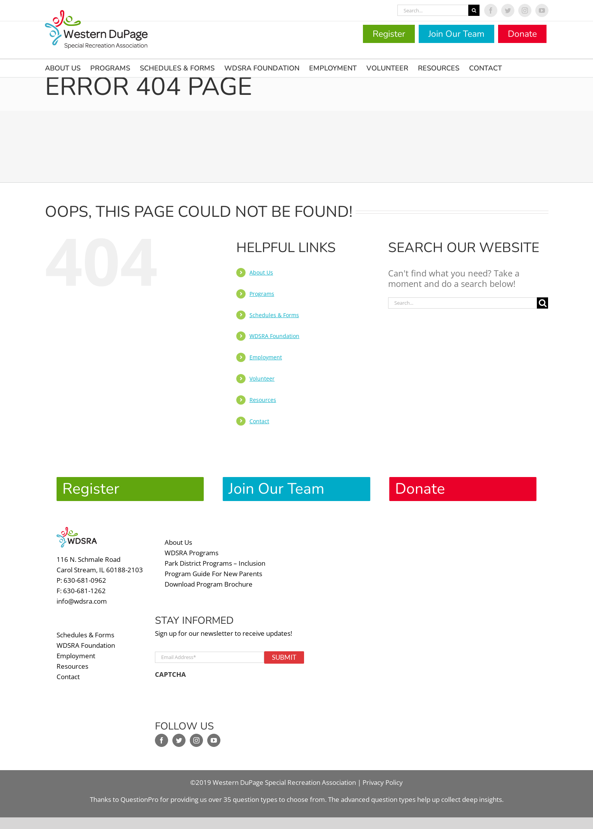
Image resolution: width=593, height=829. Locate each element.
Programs (261, 293)
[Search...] (432, 10)
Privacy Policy (383, 782)
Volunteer (262, 378)
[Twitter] (179, 740)
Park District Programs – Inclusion (215, 563)
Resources (262, 399)
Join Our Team (456, 34)
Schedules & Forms (274, 315)
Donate (522, 34)
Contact (259, 421)
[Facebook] (161, 740)
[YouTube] (213, 740)
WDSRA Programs (191, 552)
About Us (261, 272)
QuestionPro (139, 799)
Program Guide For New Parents (213, 573)
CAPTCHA (170, 674)
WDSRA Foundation (274, 336)
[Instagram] (196, 740)
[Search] (474, 10)
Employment (265, 357)
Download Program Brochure (209, 584)
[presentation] (214, 698)
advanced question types (379, 799)
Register (389, 34)
